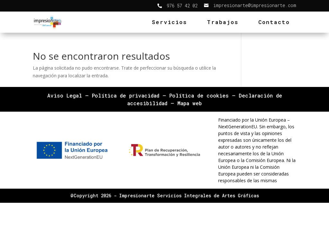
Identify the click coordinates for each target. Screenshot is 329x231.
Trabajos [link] (222, 22)
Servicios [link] (169, 22)
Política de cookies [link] (199, 95)
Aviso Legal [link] (64, 95)
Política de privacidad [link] (125, 95)
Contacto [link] (274, 22)
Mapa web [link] (189, 103)
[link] (177, 6)
